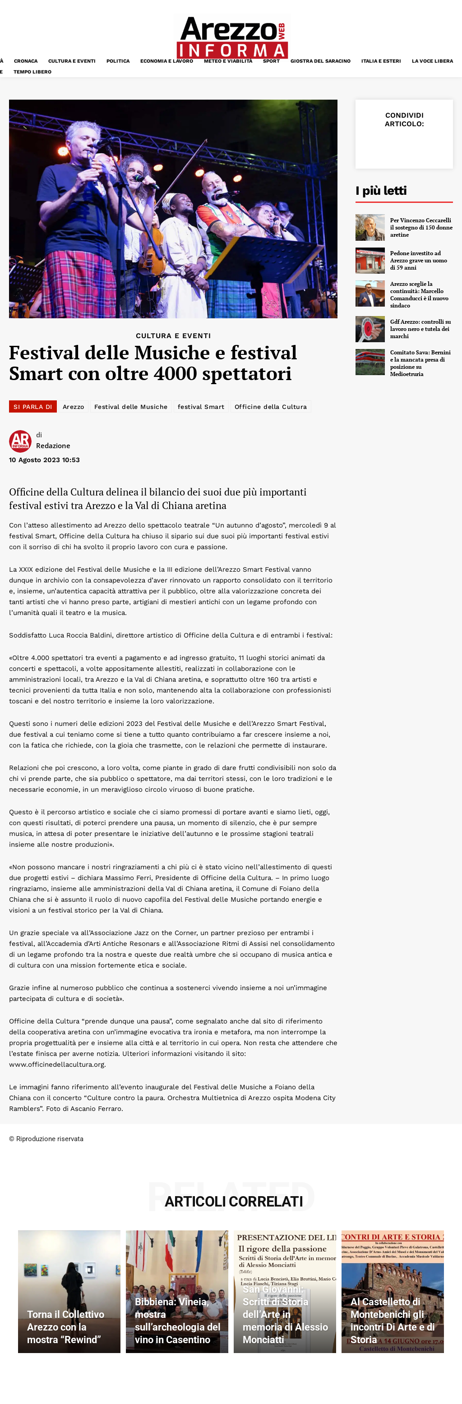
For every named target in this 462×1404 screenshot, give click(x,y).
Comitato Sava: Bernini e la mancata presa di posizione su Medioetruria (420, 362)
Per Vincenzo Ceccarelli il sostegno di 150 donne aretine (421, 227)
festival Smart (201, 406)
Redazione (53, 445)
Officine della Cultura (271, 406)
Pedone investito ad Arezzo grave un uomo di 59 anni (418, 260)
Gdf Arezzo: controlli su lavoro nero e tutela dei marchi (420, 328)
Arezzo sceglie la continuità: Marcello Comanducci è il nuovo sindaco (419, 294)
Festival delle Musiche (131, 406)
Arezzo (73, 406)
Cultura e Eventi (173, 336)
